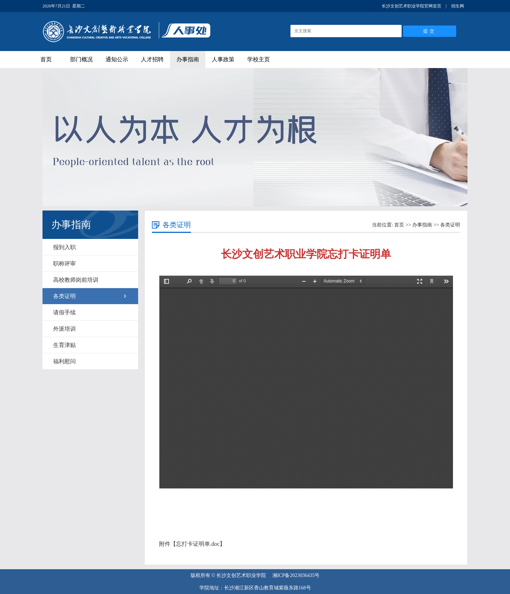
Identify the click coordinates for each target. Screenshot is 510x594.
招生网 (457, 6)
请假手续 (64, 312)
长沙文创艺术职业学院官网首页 (411, 6)
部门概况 (81, 59)
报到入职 (64, 247)
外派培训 (64, 329)
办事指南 (187, 59)
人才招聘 (152, 59)
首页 (46, 59)
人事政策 (223, 59)
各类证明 (64, 296)
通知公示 (117, 59)
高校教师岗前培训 (75, 280)
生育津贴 (64, 345)
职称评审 (64, 263)
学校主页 (258, 59)
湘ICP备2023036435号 (296, 575)
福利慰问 (64, 361)
